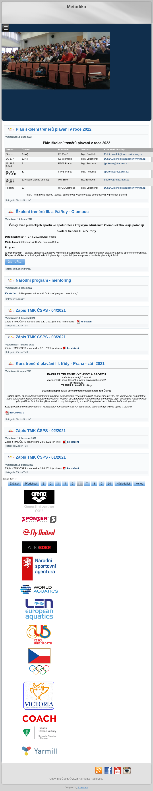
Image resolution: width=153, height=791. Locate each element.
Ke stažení (11, 293)
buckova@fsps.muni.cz (116, 179)
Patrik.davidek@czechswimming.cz (123, 154)
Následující (123, 483)
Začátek (14, 483)
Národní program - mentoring (43, 280)
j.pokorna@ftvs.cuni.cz (116, 163)
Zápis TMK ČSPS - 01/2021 (41, 457)
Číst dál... (15, 262)
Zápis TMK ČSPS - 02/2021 (41, 430)
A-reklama (82, 787)
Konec (139, 483)
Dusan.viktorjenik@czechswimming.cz (124, 158)
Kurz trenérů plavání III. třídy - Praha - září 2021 (60, 363)
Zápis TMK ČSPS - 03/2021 (41, 337)
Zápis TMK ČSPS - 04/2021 (41, 310)
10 (109, 483)
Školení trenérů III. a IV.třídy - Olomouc (52, 211)
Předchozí (31, 483)
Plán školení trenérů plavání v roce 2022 (53, 129)
